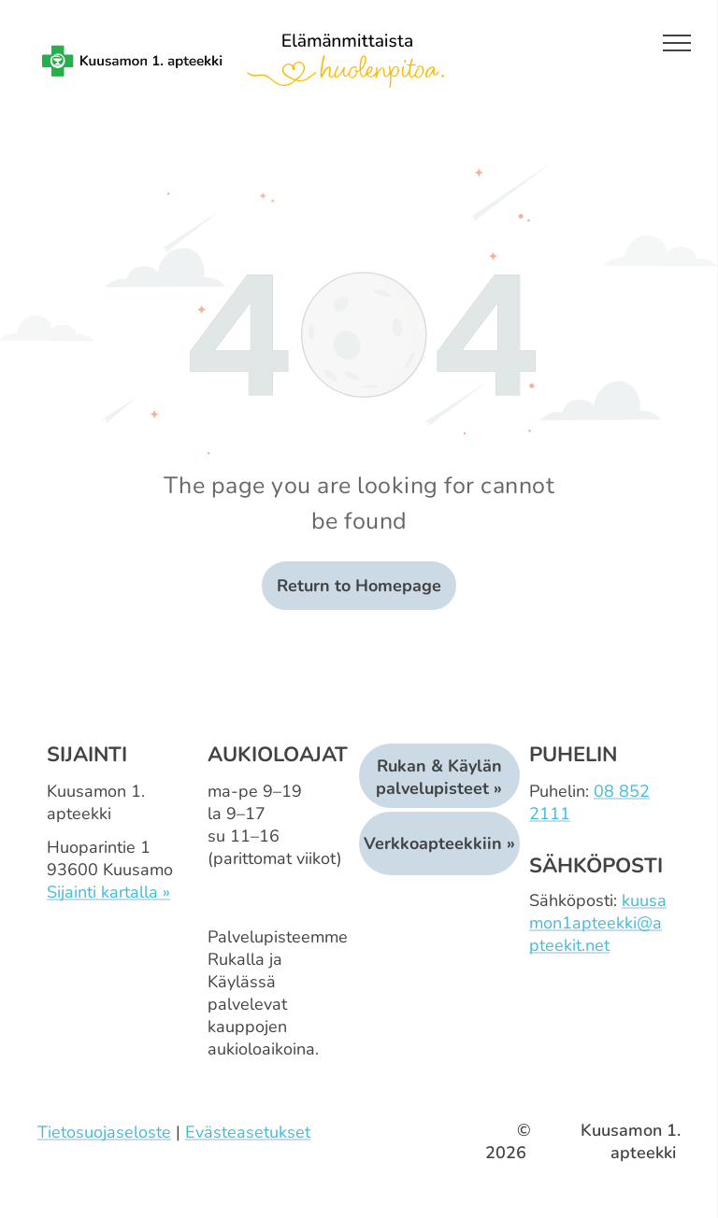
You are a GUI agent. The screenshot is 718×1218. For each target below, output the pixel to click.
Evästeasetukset (247, 1132)
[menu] (677, 43)
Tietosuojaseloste (104, 1132)
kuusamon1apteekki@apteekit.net (598, 922)
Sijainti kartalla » (108, 892)
